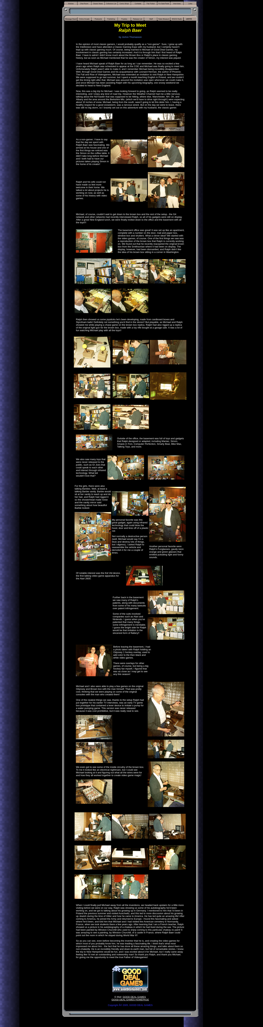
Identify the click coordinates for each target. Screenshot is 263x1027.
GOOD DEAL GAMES (134, 997)
